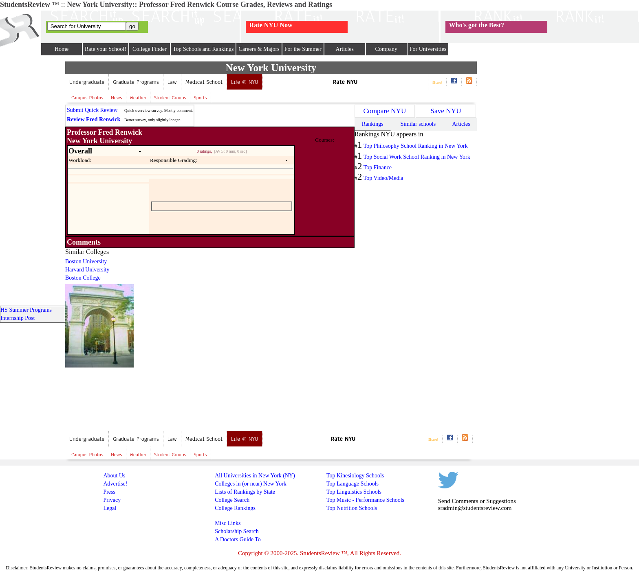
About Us (114, 476)
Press (109, 492)
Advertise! (115, 484)
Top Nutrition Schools (351, 508)
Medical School (204, 82)
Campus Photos (87, 97)
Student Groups (170, 97)
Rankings (372, 124)
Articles (345, 49)
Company (386, 49)
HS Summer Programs (26, 310)
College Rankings (235, 508)
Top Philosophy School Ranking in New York (416, 146)
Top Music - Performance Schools (365, 500)
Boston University (86, 261)
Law (172, 82)
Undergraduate (86, 82)
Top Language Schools (352, 484)
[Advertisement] (272, 305)
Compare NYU (385, 111)
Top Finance (378, 167)
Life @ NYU (244, 82)
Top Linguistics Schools (353, 492)
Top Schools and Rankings (203, 49)
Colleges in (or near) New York (250, 484)
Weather (138, 97)
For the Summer (303, 49)
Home (61, 49)
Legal (109, 508)
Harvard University (87, 270)
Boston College (83, 278)
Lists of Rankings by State (245, 492)
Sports (200, 97)
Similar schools (418, 124)
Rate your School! (105, 49)
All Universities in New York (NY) (255, 476)
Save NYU (445, 111)
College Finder (149, 49)
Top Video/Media (383, 178)
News (116, 97)
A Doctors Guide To (238, 539)
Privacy (112, 500)
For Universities (428, 49)
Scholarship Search (237, 531)
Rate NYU (345, 82)
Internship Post (17, 318)
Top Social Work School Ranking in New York (417, 157)
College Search (232, 500)
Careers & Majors (258, 49)
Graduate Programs (136, 82)
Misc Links (227, 523)
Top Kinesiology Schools (355, 476)
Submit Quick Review (92, 110)
